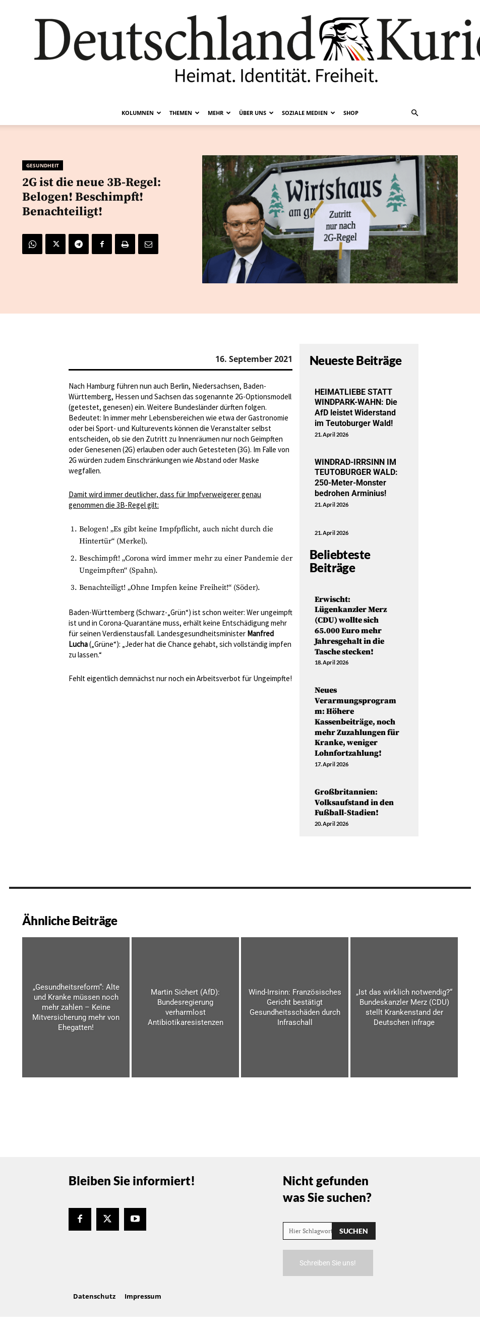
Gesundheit (42, 165)
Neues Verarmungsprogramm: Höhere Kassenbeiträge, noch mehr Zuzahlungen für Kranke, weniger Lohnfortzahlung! (357, 721)
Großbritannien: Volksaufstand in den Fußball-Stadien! (354, 802)
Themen (184, 112)
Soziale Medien (308, 112)
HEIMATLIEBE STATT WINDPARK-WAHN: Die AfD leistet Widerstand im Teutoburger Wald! (356, 407)
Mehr (219, 112)
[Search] (354, 1231)
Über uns (256, 112)
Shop (350, 112)
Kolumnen (141, 112)
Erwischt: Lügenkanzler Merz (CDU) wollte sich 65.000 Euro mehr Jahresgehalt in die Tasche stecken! (351, 625)
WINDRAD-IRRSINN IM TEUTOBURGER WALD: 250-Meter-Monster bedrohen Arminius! (356, 477)
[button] (414, 112)
